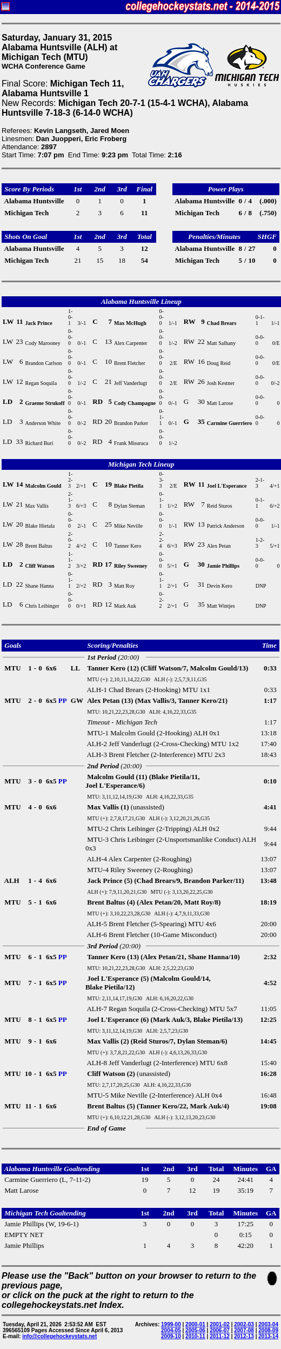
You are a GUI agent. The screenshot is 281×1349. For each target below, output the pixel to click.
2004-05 (171, 1330)
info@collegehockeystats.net (59, 1336)
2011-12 (220, 1336)
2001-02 (220, 1324)
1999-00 (171, 1324)
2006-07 (220, 1330)
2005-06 (195, 1330)
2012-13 (244, 1336)
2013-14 (268, 1336)
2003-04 (268, 1324)
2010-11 (195, 1336)
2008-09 (268, 1330)
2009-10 (171, 1336)
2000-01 (195, 1324)
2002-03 (244, 1324)
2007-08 (244, 1330)
